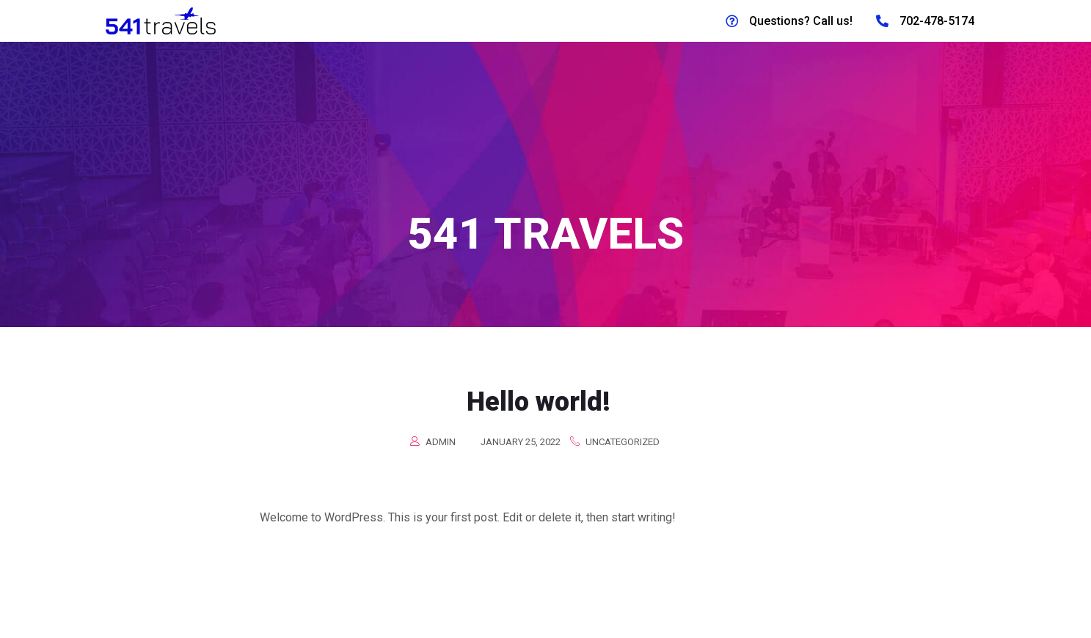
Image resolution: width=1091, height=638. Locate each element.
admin (441, 449)
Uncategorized (622, 449)
